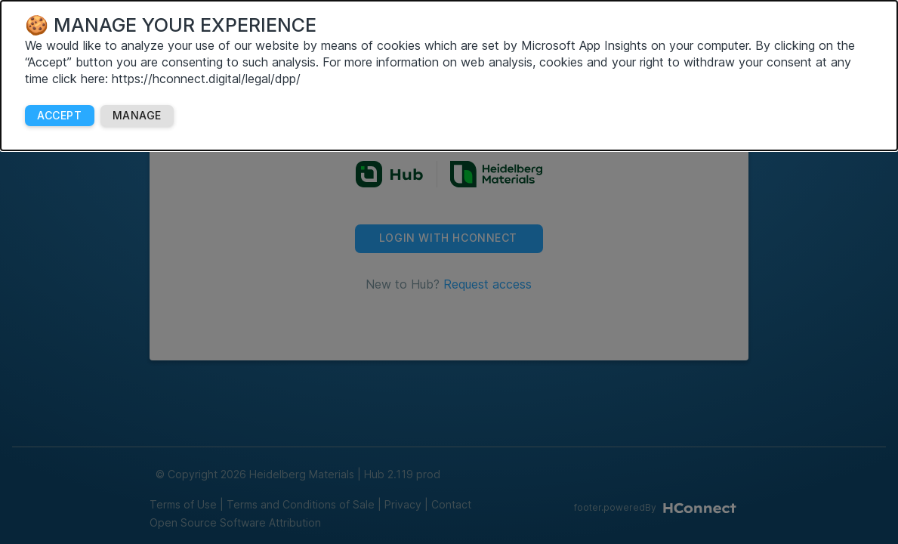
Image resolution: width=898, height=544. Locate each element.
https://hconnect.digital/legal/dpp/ (206, 78)
